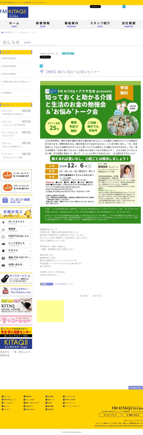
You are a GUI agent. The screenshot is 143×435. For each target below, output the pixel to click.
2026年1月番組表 (9, 74)
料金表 (50, 403)
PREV (84, 296)
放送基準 (50, 409)
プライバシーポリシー (72, 406)
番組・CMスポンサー (33, 403)
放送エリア (51, 399)
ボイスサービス (70, 396)
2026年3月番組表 (9, 58)
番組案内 (29, 396)
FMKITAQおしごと (10, 399)
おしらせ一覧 (23, 32)
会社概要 (50, 396)
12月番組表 (6, 93)
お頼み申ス (29, 406)
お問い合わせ (30, 409)
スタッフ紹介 (30, 399)
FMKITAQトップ (9, 32)
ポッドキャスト (70, 403)
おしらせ (8, 111)
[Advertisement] (50, 311)
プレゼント (9, 154)
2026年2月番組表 (9, 66)
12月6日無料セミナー (64, 284)
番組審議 (50, 406)
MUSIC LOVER (70, 399)
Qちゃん (7, 143)
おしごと (8, 121)
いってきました (11, 132)
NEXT (97, 296)
